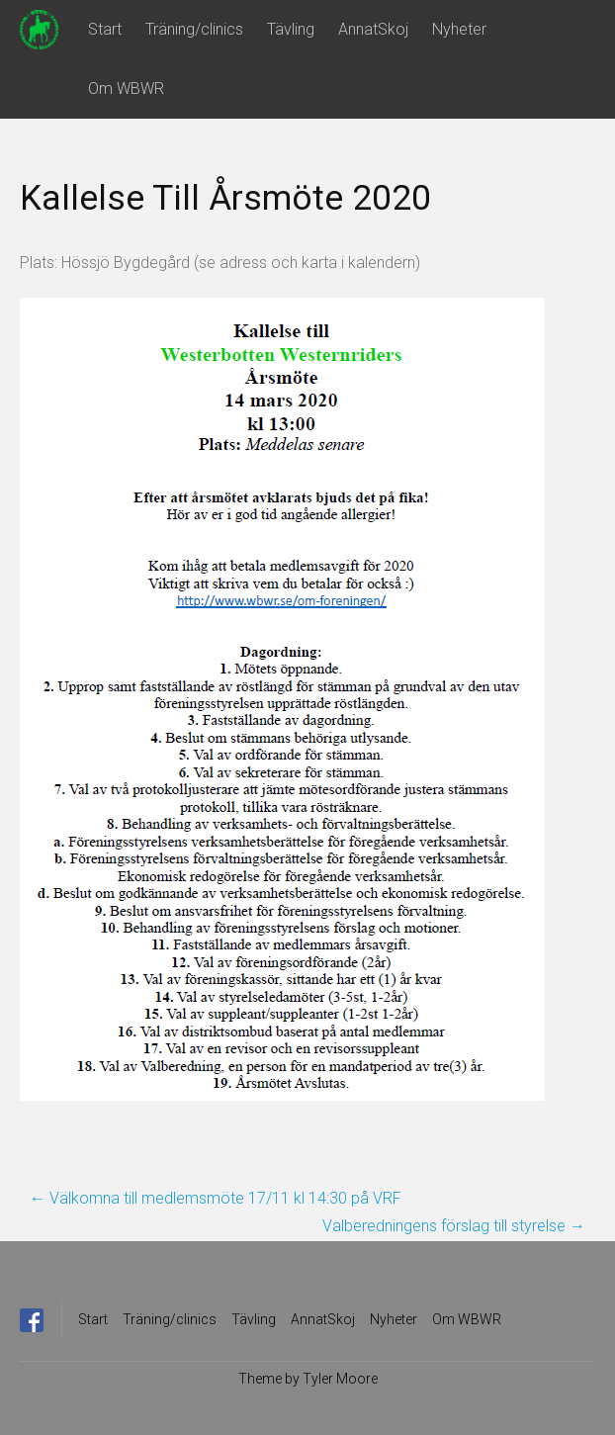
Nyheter (459, 29)
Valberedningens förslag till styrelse (453, 1225)
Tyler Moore (340, 1379)
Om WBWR (126, 88)
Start (105, 29)
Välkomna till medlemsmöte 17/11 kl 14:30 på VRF (215, 1198)
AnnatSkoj (373, 29)
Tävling (290, 29)
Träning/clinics (194, 29)
